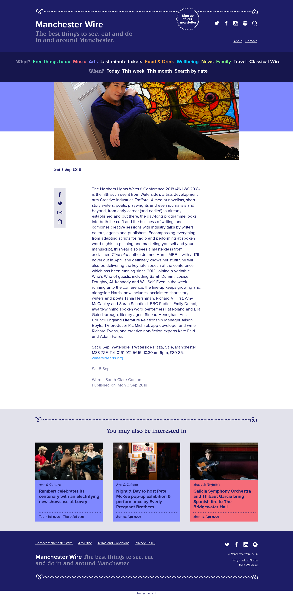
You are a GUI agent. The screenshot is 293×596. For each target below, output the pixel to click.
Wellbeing (188, 62)
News (207, 62)
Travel (240, 62)
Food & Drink (159, 62)
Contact (251, 41)
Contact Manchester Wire (54, 543)
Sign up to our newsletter (188, 19)
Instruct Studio (249, 560)
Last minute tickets (121, 62)
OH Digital (252, 564)
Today (113, 71)
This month (159, 71)
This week (133, 71)
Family (223, 62)
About (237, 41)
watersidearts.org (107, 358)
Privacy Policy (145, 543)
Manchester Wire (69, 24)
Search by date (191, 71)
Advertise (85, 543)
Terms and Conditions (113, 543)
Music (79, 62)
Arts (93, 62)
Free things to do (51, 62)
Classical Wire (264, 62)
